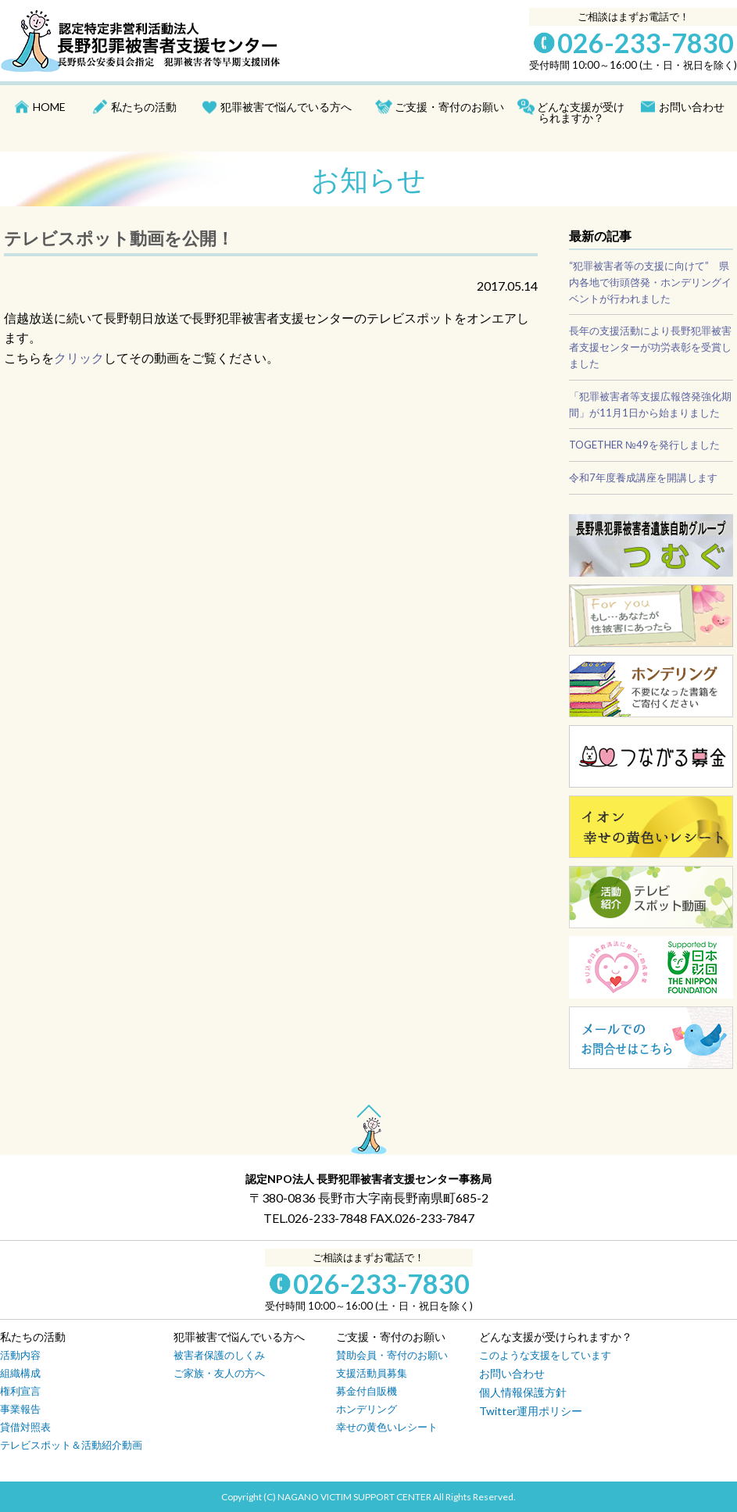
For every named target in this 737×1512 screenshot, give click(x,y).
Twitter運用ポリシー (530, 1410)
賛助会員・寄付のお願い (392, 1355)
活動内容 (20, 1355)
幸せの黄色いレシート (387, 1427)
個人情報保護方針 (523, 1392)
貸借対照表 (25, 1427)
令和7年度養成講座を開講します (643, 477)
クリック (79, 357)
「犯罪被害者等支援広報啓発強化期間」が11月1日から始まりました (650, 404)
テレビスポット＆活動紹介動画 (71, 1445)
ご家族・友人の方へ (219, 1373)
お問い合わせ (691, 106)
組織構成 (20, 1373)
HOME (49, 106)
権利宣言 (20, 1391)
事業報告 (20, 1409)
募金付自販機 (366, 1391)
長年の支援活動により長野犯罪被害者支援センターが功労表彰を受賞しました (650, 347)
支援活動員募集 (371, 1373)
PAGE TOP (369, 1112)
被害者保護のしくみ (219, 1355)
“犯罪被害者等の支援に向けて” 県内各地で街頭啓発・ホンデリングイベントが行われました (650, 282)
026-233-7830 (645, 43)
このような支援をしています (545, 1355)
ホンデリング (366, 1409)
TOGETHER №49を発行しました (644, 444)
